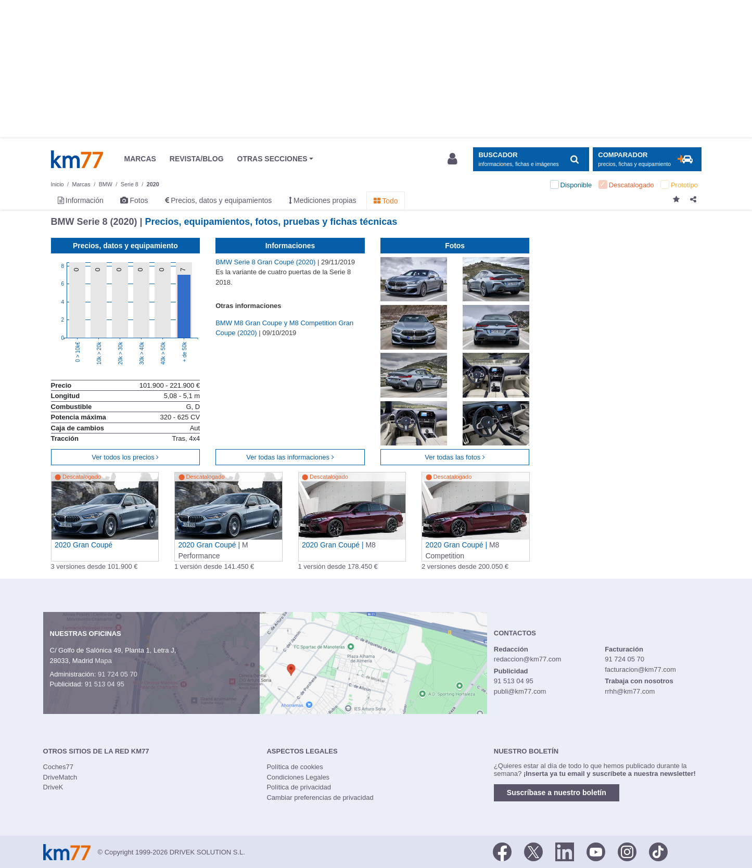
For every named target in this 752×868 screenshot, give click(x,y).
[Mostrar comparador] (647, 159)
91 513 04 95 (104, 684)
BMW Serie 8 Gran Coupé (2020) (266, 262)
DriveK (53, 787)
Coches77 (58, 767)
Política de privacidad (298, 787)
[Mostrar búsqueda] (531, 159)
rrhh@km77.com (630, 691)
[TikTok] (658, 851)
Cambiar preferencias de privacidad (319, 797)
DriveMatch (60, 777)
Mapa (103, 661)
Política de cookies (294, 767)
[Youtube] (596, 851)
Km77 (77, 159)
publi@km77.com (520, 691)
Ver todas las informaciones (290, 457)
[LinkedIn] (564, 851)
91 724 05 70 (117, 674)
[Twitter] (533, 851)
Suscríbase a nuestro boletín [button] (556, 792)
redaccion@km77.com (528, 659)
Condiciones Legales (297, 777)
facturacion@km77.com (640, 669)
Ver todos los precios (125, 457)
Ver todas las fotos (455, 457)
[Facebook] (502, 851)
